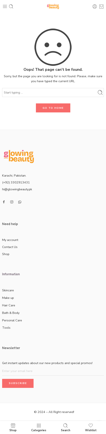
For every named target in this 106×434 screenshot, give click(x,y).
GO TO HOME (53, 108)
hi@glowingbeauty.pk (17, 189)
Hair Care (12, 305)
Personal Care (15, 320)
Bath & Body (14, 313)
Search (65, 427)
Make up (11, 298)
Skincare (11, 290)
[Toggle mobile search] (11, 6)
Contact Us (10, 247)
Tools (6, 327)
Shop (5, 254)
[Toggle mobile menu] (5, 6)
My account (10, 240)
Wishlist (91, 427)
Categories (38, 427)
